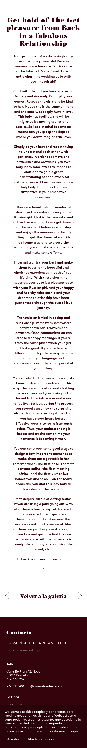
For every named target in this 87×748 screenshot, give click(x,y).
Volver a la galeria (43, 596)
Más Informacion (41, 739)
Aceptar (13, 739)
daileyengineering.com (52, 559)
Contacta (19, 632)
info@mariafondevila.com (45, 686)
